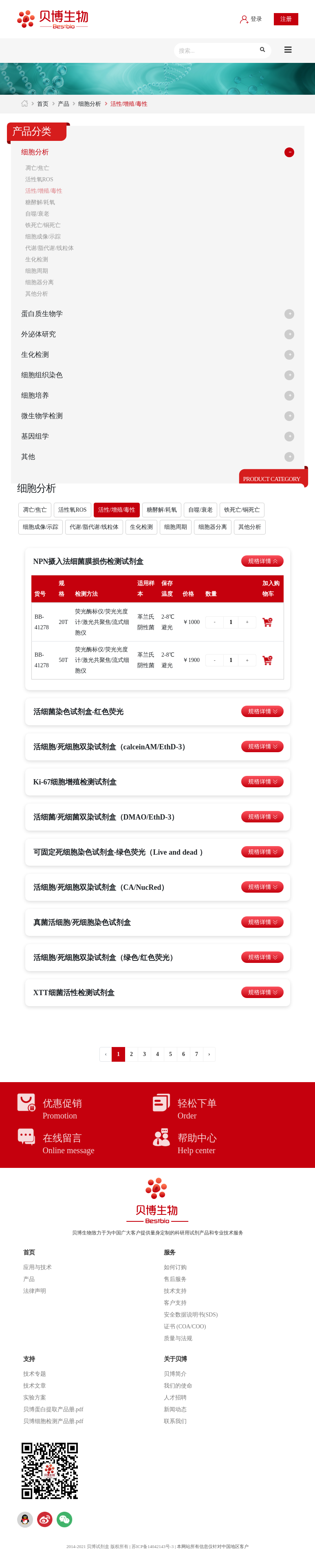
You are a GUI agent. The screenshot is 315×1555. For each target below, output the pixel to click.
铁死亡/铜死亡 (43, 225)
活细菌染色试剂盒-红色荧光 (78, 712)
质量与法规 (178, 1338)
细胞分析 (89, 104)
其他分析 (36, 294)
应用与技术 (37, 1267)
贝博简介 (175, 1374)
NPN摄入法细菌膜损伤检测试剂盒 (88, 561)
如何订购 (175, 1267)
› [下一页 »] (209, 1054)
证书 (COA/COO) (185, 1326)
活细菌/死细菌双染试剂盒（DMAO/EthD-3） (106, 817)
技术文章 (34, 1386)
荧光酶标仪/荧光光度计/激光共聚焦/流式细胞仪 (102, 622)
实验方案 (34, 1398)
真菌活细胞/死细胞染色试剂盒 (82, 922)
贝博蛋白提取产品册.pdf (53, 1409)
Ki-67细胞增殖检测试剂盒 (75, 782)
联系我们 (175, 1421)
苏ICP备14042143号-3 (153, 1546)
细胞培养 (36, 396)
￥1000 (191, 622)
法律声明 (34, 1291)
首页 (42, 104)
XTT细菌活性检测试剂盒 (74, 993)
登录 (251, 19)
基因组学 (36, 436)
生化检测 (36, 259)
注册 (286, 19)
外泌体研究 (39, 334)
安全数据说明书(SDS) (191, 1315)
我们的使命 (178, 1386)
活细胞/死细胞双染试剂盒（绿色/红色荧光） (105, 957)
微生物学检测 (43, 416)
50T (63, 660)
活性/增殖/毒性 (44, 191)
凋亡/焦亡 (37, 168)
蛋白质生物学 (43, 314)
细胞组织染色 (43, 375)
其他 (28, 457)
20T (63, 622)
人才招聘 (175, 1398)
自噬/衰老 (37, 214)
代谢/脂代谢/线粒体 (49, 248)
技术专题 (34, 1374)
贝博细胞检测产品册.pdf (53, 1421)
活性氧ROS (39, 179)
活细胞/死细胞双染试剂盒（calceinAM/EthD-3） (111, 747)
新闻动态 (175, 1409)
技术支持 (175, 1291)
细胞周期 (36, 271)
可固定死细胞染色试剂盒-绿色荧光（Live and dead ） (120, 852)
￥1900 (191, 660)
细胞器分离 (39, 282)
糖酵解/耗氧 (40, 202)
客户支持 (175, 1303)
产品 (63, 104)
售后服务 (175, 1279)
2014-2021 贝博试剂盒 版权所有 (97, 1546)
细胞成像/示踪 (43, 237)
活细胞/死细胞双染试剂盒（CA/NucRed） (101, 887)
